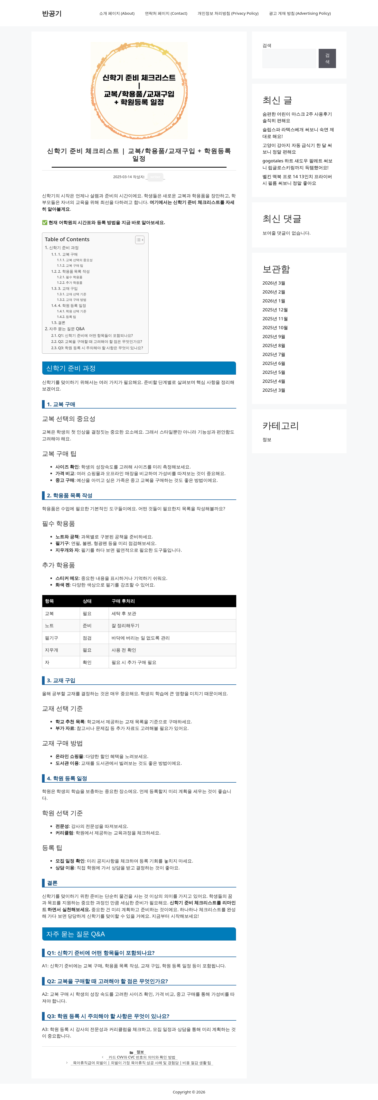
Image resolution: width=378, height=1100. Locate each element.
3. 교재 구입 (68, 288)
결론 (61, 322)
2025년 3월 (273, 390)
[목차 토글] (137, 239)
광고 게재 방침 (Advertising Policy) (300, 13)
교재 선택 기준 (76, 294)
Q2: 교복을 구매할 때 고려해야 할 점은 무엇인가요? (100, 341)
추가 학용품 (74, 282)
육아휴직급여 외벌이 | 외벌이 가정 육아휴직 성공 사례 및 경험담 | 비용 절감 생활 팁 (142, 1062)
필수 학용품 (74, 277)
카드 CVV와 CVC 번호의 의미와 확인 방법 (142, 1057)
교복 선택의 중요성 (79, 260)
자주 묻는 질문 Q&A (67, 328)
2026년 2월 (273, 292)
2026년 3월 (273, 283)
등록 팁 (71, 316)
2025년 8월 (273, 345)
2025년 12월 (275, 310)
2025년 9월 (273, 336)
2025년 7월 (273, 354)
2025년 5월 (273, 372)
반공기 (52, 13)
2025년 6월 (273, 363)
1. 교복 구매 (68, 254)
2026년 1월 (273, 301)
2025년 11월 (275, 319)
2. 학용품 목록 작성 (74, 271)
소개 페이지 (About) (116, 13)
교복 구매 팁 (74, 265)
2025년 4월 (273, 381)
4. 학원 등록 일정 (72, 305)
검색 (266, 45)
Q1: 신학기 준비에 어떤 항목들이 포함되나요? (95, 335)
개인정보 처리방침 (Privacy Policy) (228, 13)
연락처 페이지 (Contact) (166, 13)
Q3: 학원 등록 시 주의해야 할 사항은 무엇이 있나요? (100, 347)
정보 (140, 1051)
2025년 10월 (275, 327)
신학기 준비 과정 (64, 247)
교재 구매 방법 (76, 299)
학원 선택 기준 (76, 311)
